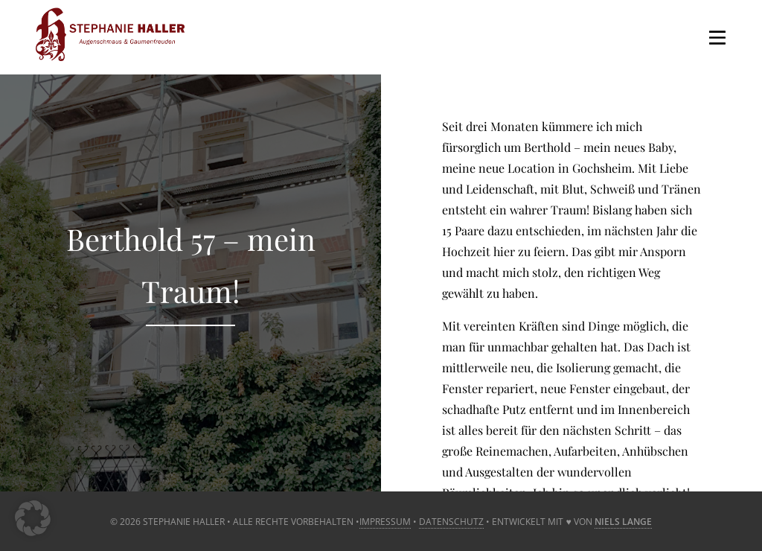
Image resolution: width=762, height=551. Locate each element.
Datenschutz (451, 521)
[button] (32, 518)
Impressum (385, 521)
